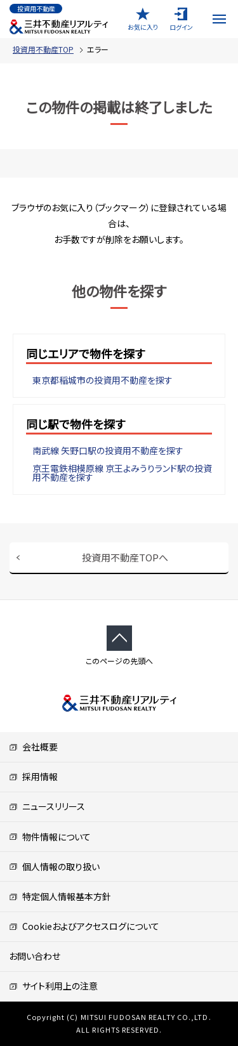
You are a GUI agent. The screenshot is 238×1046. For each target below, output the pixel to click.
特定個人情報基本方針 (60, 896)
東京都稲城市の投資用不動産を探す (102, 380)
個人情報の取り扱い (54, 866)
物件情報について (50, 836)
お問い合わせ (34, 956)
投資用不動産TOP (43, 49)
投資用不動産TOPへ (125, 557)
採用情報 (33, 776)
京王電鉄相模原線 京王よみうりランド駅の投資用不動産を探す (122, 472)
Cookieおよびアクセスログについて (84, 926)
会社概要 (33, 746)
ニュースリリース (47, 806)
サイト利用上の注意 (53, 985)
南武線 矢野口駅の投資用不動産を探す (107, 450)
